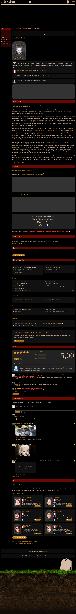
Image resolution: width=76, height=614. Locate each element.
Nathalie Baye (57, 525)
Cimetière (19, 28)
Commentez (17, 380)
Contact (53, 555)
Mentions (42, 555)
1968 (57, 499)
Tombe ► (37, 506)
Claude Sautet (15, 147)
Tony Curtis (48, 142)
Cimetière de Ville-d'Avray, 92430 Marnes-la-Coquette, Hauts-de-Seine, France (43, 323)
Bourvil (14, 135)
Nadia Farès (57, 497)
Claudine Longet (26, 525)
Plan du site (48, 555)
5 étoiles (35, 353)
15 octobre (41, 70)
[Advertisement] (38, 16)
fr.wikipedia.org (20, 162)
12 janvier (27, 70)
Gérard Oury (40, 133)
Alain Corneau (40, 149)
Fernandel (44, 132)
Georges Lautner (47, 130)
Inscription (73, 1)
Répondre (17, 416)
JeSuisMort (8, 2)
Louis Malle (38, 137)
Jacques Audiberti (58, 122)
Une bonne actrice (26, 383)
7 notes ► (15, 394)
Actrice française (27, 28)
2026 (28, 499)
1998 (28, 513)
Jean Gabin (23, 132)
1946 (25, 499)
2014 (45, 70)
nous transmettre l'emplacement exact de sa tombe (31, 174)
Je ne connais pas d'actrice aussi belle (32, 388)
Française (19, 70)
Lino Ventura (39, 135)
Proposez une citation (17, 243)
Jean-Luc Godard (38, 128)
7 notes (41, 351)
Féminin (20, 272)
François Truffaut (32, 120)
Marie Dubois (36, 28)
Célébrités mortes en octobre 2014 (23, 543)
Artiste (55, 269)
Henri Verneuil (54, 130)
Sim (56, 137)
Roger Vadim (70, 128)
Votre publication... (16, 476)
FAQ (38, 555)
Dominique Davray (27, 511)
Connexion (73, 3)
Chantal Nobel (57, 511)
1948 (57, 513)
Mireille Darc (40, 144)
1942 (25, 526)
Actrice (58, 267)
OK (43, 34)
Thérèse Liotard (26, 497)
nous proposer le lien (24, 488)
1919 (25, 513)
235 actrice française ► (19, 537)
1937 (31, 70)
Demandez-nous (19, 340)
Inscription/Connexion (51, 415)
